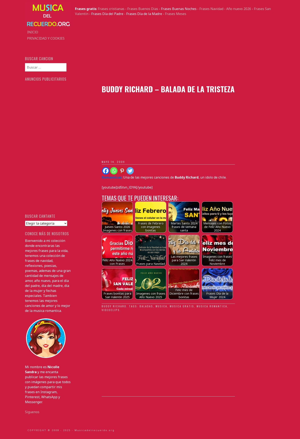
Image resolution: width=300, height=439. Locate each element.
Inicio (32, 32)
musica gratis (182, 306)
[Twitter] (130, 170)
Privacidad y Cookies (46, 38)
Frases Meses (175, 13)
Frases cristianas (111, 8)
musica (161, 306)
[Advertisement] (175, 50)
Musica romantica (212, 306)
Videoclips (111, 310)
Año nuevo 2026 (238, 8)
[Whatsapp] (114, 170)
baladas (146, 306)
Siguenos (32, 412)
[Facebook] (105, 170)
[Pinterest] (122, 170)
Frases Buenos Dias (142, 8)
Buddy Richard (114, 306)
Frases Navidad (211, 8)
